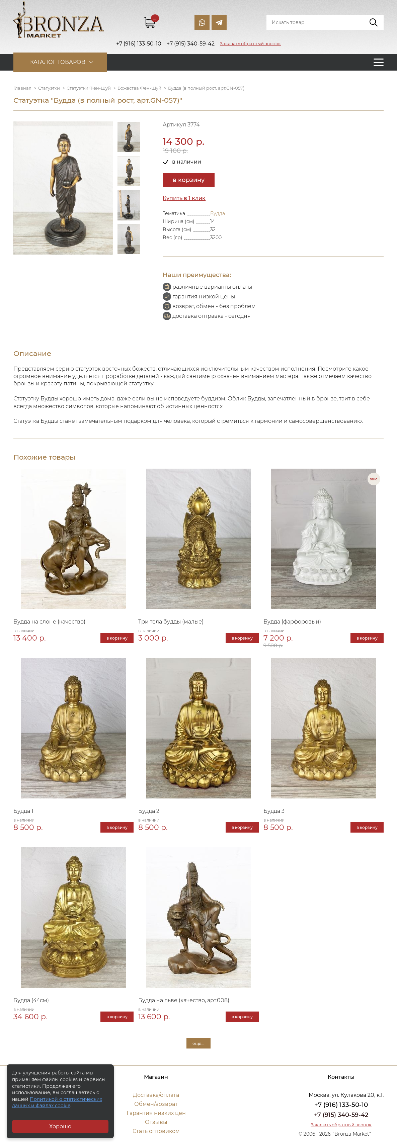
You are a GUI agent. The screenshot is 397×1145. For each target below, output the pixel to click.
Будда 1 (23, 811)
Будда (217, 213)
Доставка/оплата (156, 1095)
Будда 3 (274, 811)
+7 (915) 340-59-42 (341, 1115)
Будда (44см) (31, 1000)
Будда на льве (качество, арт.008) (183, 1000)
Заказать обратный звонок (250, 43)
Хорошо (60, 1126)
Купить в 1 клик (184, 198)
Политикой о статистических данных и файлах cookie (57, 1102)
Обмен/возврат (156, 1104)
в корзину (189, 180)
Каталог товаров (57, 62)
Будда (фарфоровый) (292, 621)
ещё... (198, 1043)
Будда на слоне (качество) (49, 621)
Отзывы (156, 1122)
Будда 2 (148, 811)
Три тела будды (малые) (171, 621)
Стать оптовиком (156, 1131)
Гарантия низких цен (156, 1113)
